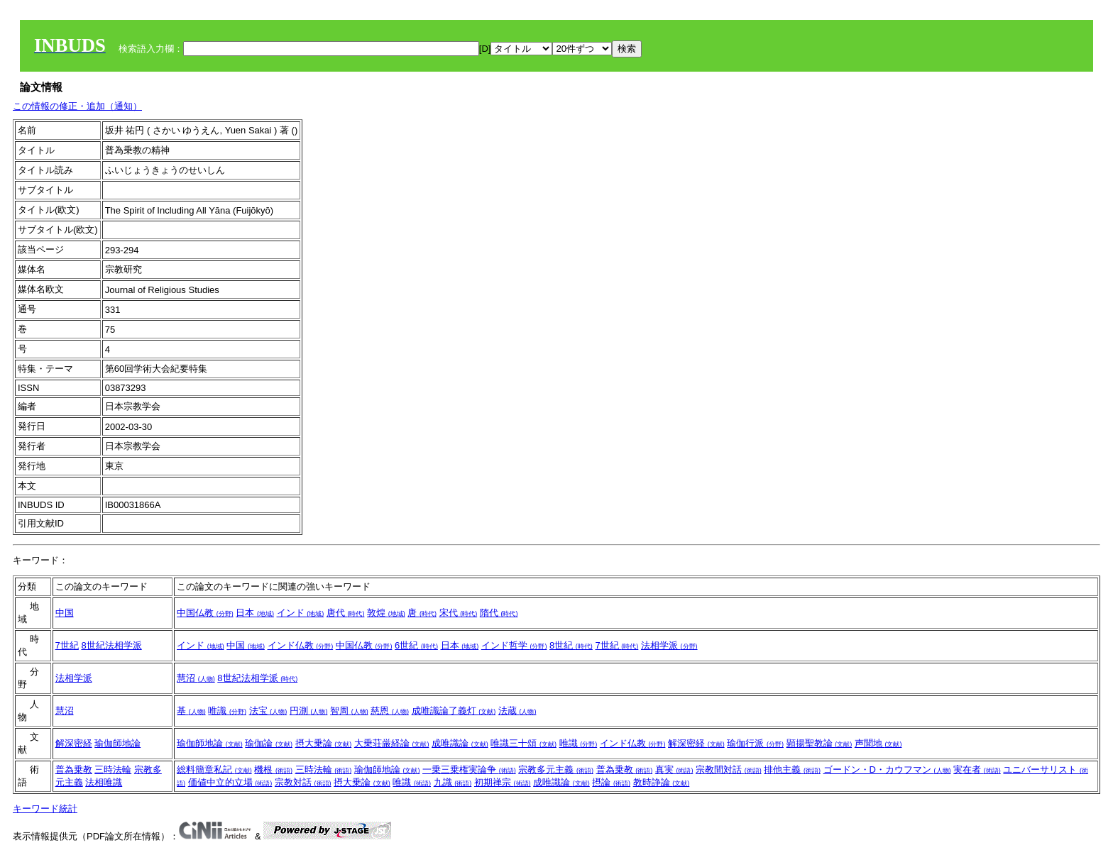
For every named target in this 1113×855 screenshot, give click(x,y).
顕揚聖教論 (819, 743)
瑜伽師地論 (117, 743)
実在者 (977, 769)
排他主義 (792, 769)
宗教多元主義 (555, 769)
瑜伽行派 (755, 743)
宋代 (458, 612)
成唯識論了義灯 (454, 710)
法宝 (268, 710)
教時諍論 (661, 782)
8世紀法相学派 (111, 645)
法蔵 (517, 710)
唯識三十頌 (523, 743)
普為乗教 (73, 769)
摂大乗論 (323, 743)
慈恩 (390, 710)
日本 (255, 612)
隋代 (499, 612)
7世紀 (67, 645)
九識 (453, 782)
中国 (64, 612)
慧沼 (196, 678)
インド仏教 (301, 645)
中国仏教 (205, 612)
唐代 (346, 612)
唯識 (227, 710)
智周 (349, 710)
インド (300, 612)
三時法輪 (112, 769)
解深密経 (73, 743)
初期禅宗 (502, 782)
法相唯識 (103, 782)
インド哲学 (514, 645)
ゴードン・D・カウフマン (887, 769)
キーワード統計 (45, 808)
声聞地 (878, 743)
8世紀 (571, 645)
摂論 (611, 782)
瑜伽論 (268, 743)
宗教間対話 (729, 769)
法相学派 (669, 645)
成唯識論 (460, 743)
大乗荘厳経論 (391, 743)
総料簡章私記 (214, 769)
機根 (273, 769)
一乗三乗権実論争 (469, 769)
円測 (309, 710)
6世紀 (416, 645)
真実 (674, 769)
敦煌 (386, 612)
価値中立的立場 (230, 782)
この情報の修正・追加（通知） (77, 106)
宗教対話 (303, 782)
